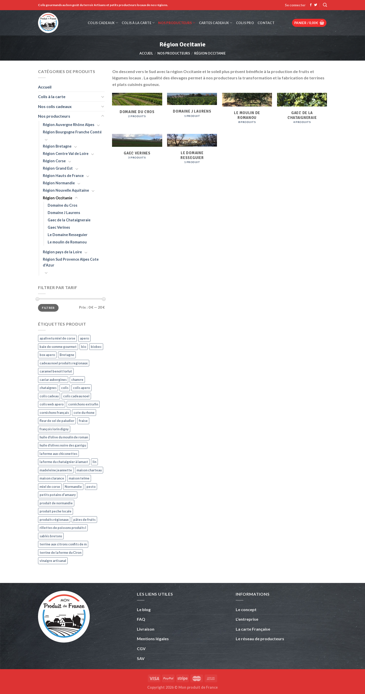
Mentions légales (153, 638)
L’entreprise (247, 619)
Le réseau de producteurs (260, 638)
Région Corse (54, 161)
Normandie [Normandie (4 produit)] (73, 487)
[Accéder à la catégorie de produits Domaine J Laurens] (192, 110)
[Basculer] (103, 97)
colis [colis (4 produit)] (64, 388)
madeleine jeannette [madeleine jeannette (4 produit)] (56, 470)
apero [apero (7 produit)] (84, 338)
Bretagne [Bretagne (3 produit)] (67, 355)
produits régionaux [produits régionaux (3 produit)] (54, 520)
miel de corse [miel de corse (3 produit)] (50, 487)
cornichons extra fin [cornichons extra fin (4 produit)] (83, 404)
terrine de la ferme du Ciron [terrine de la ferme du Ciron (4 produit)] (60, 552)
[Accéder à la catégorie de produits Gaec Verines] (137, 151)
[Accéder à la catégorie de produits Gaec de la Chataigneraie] (302, 111)
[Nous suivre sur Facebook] (310, 5)
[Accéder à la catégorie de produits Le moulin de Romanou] (247, 111)
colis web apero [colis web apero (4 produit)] (52, 404)
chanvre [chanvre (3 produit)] (77, 380)
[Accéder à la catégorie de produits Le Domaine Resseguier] (192, 151)
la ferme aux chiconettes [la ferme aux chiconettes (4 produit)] (58, 454)
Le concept (246, 609)
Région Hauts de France (63, 175)
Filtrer (48, 308)
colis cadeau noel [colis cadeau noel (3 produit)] (76, 396)
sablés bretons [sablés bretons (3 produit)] (51, 536)
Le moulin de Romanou (67, 242)
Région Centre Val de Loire (65, 153)
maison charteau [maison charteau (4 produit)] (89, 470)
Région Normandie (59, 183)
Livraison (145, 629)
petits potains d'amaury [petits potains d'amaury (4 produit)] (58, 495)
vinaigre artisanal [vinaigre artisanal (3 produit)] (53, 561)
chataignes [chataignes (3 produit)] (48, 388)
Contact (266, 23)
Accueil (146, 53)
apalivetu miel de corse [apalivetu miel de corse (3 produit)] (57, 338)
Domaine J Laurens (64, 212)
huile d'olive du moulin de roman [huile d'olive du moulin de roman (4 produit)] (64, 437)
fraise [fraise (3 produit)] (83, 421)
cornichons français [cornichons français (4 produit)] (54, 413)
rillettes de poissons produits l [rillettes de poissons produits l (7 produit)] (63, 528)
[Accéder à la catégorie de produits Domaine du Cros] (137, 110)
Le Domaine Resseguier (67, 235)
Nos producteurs (176, 22)
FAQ (141, 619)
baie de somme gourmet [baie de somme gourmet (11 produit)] (58, 347)
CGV (141, 648)
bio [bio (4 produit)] (83, 347)
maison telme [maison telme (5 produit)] (79, 478)
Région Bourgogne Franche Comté (72, 132)
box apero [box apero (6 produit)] (47, 355)
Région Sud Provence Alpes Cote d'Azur (71, 262)
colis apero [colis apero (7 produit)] (81, 388)
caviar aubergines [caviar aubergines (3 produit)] (53, 380)
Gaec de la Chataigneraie (69, 220)
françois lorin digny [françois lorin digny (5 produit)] (54, 429)
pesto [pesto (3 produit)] (91, 487)
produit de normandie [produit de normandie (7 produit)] (56, 503)
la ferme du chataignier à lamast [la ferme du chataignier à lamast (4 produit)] (64, 462)
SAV (140, 658)
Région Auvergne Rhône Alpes (68, 124)
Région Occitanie (57, 198)
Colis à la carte (138, 22)
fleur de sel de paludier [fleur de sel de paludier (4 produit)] (57, 421)
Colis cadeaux (103, 22)
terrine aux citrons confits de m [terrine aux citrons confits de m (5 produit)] (63, 544)
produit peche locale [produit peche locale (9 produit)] (55, 511)
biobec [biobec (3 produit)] (96, 347)
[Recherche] (325, 5)
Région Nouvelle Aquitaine (66, 190)
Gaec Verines (59, 227)
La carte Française (253, 629)
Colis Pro (245, 23)
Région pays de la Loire (62, 252)
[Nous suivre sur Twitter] (315, 5)
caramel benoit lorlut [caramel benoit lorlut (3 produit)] (56, 371)
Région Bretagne (57, 146)
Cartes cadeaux (215, 22)
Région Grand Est (58, 168)
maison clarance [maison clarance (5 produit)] (52, 478)
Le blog (144, 609)
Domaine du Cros (62, 205)
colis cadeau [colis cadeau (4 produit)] (49, 396)
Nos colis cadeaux (55, 106)
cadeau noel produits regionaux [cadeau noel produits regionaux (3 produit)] (64, 363)
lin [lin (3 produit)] (94, 462)
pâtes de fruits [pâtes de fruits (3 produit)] (84, 520)
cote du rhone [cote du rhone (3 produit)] (84, 413)
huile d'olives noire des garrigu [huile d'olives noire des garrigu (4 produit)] (63, 445)
